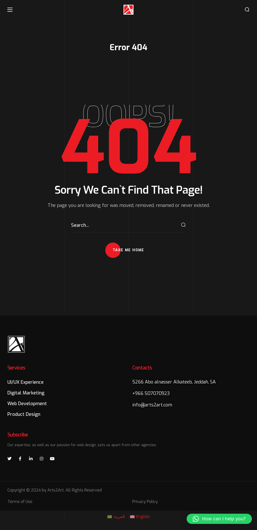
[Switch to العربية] (116, 516)
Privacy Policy (145, 501)
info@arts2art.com (152, 405)
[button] (247, 10)
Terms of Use (19, 501)
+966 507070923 (151, 393)
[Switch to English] (139, 516)
